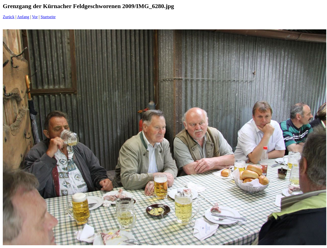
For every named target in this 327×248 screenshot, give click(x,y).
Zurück (8, 17)
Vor (35, 17)
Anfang (23, 17)
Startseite (48, 17)
